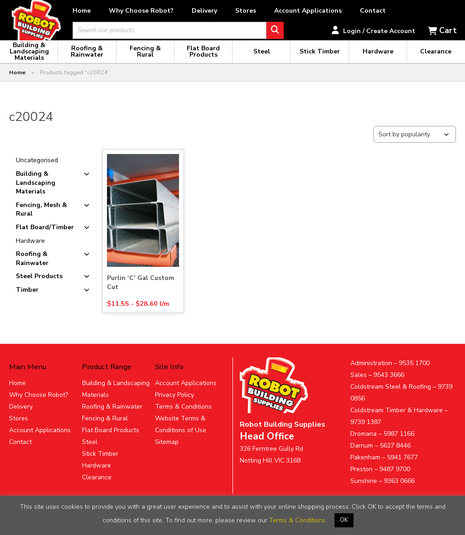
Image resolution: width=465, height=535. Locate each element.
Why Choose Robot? (172, 10)
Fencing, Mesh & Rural (41, 219)
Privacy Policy (174, 404)
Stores (277, 10)
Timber (27, 299)
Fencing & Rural (105, 428)
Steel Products (39, 285)
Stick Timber (100, 463)
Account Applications (339, 10)
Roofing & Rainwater (32, 268)
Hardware (30, 250)
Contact (404, 10)
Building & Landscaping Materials (35, 192)
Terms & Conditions (183, 416)
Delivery (236, 10)
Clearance (96, 486)
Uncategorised (37, 169)
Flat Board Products (110, 439)
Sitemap (167, 451)
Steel (89, 451)
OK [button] (344, 520)
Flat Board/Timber (45, 236)
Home (113, 10)
